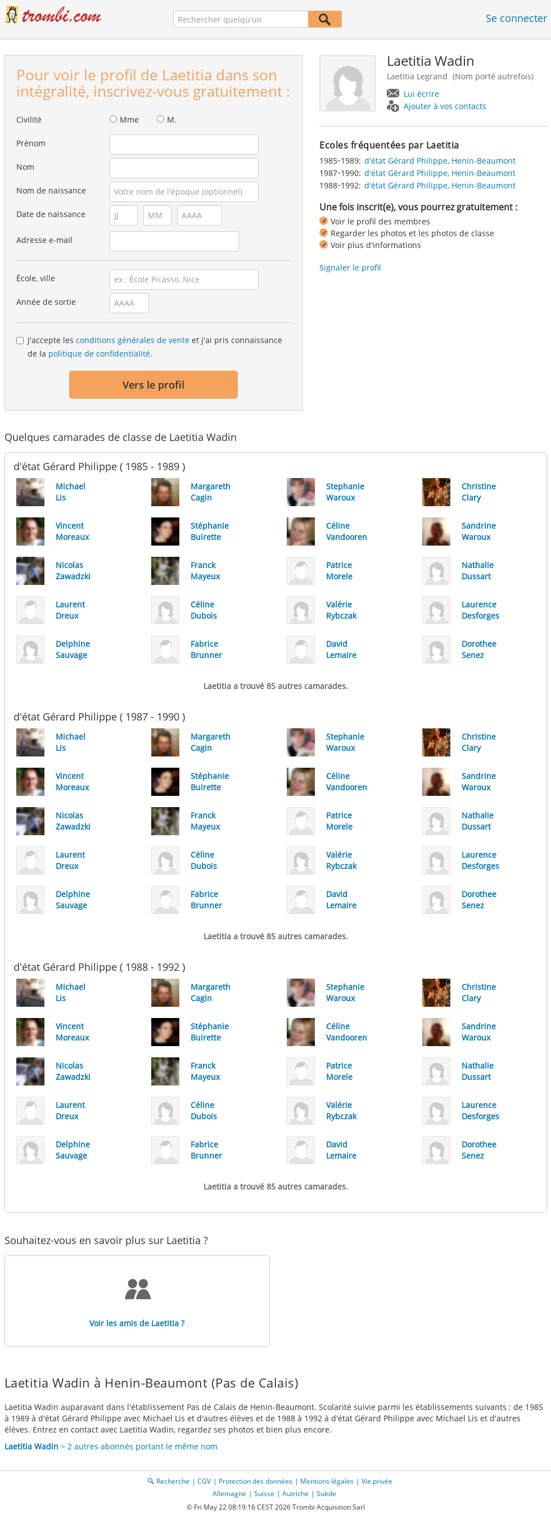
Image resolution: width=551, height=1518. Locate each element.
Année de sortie (46, 301)
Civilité (29, 119)
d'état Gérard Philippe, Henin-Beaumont (440, 160)
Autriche (295, 1493)
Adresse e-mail (44, 240)
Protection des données (255, 1481)
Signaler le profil (350, 267)
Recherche (172, 1481)
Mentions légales (327, 1481)
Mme (129, 119)
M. (172, 119)
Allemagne (229, 1493)
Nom (25, 166)
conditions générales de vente (132, 340)
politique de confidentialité (99, 353)
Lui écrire (421, 93)
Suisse (264, 1493)
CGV (204, 1481)
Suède (326, 1493)
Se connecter (516, 18)
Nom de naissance (51, 190)
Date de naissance (50, 214)
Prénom (31, 143)
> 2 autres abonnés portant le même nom (111, 1446)
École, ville (35, 278)
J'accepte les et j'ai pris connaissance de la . (155, 347)
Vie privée (377, 1481)
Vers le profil (153, 384)
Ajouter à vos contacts (445, 106)
